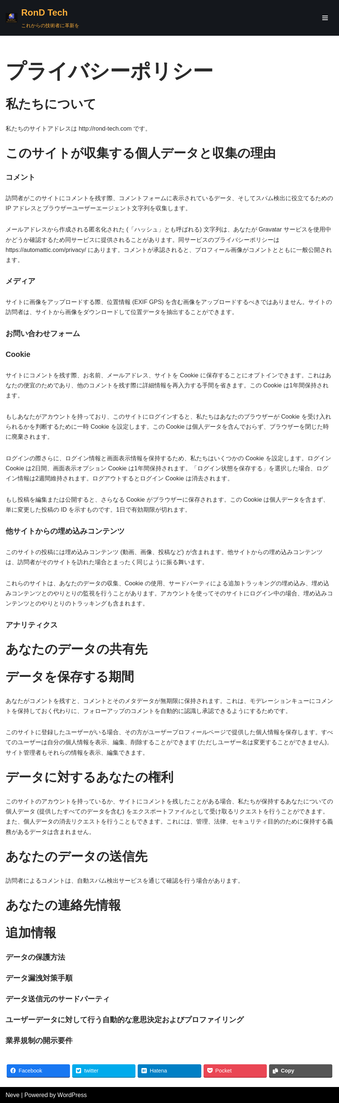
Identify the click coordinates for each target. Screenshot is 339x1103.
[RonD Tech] (42, 18)
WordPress (72, 1095)
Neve (12, 1095)
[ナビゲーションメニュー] (325, 18)
